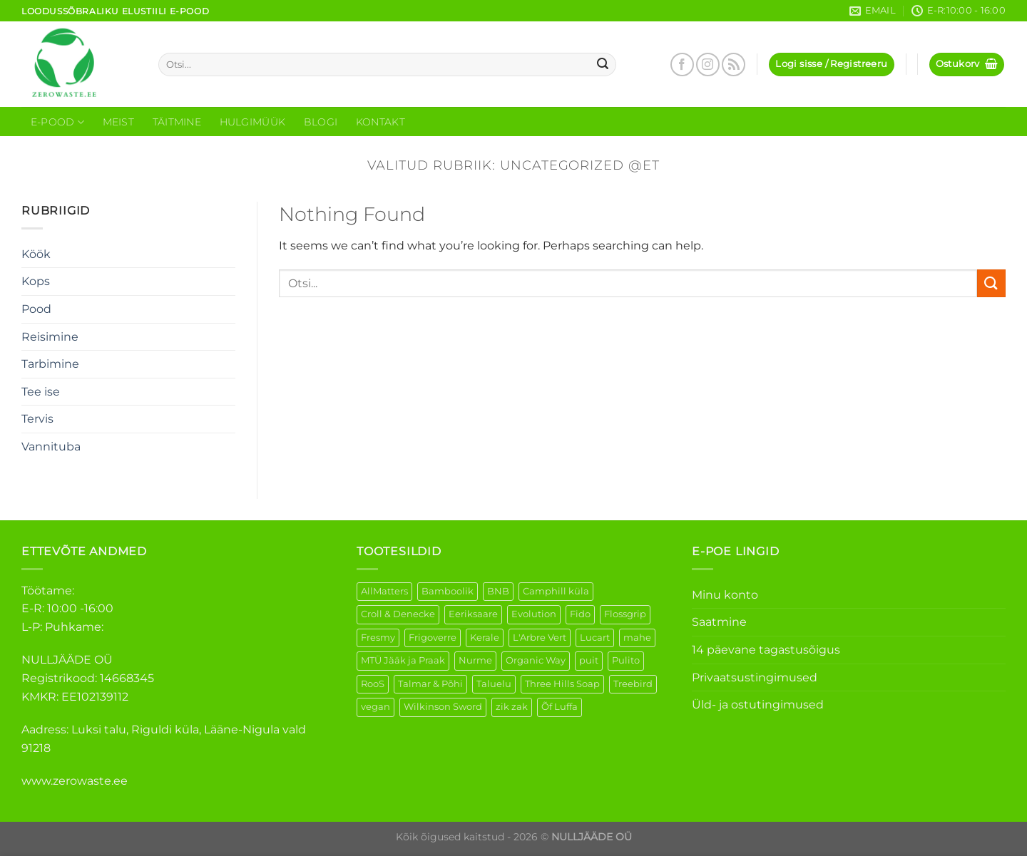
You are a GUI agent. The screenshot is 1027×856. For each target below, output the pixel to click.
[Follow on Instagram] (708, 64)
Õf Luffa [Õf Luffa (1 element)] (559, 706)
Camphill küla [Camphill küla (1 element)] (556, 591)
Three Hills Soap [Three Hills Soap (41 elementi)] (562, 684)
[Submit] (603, 65)
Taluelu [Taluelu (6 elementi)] (493, 684)
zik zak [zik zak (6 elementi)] (512, 706)
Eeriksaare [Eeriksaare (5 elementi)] (473, 614)
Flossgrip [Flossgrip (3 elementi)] (625, 614)
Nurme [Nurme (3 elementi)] (475, 660)
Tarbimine (50, 364)
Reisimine (49, 337)
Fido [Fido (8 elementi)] (580, 614)
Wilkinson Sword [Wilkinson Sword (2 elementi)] (443, 706)
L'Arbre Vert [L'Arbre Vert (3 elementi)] (539, 637)
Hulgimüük (253, 121)
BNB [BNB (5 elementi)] (498, 591)
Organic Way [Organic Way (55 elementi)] (536, 660)
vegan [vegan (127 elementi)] (375, 706)
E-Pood (57, 122)
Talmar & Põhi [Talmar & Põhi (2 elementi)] (430, 684)
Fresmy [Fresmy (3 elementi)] (378, 637)
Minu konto (725, 595)
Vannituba (51, 446)
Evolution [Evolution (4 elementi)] (533, 614)
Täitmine (177, 121)
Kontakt (380, 121)
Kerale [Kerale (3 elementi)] (484, 637)
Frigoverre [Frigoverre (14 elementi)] (432, 637)
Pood (36, 309)
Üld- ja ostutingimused (758, 704)
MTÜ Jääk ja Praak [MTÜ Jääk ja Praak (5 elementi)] (403, 660)
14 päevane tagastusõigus (766, 649)
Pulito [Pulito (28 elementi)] (626, 660)
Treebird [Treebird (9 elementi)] (633, 684)
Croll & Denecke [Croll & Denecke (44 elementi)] (398, 614)
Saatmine (719, 622)
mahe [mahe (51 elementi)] (637, 637)
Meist (118, 121)
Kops (35, 281)
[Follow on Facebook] (682, 64)
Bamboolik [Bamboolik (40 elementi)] (447, 591)
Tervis (37, 419)
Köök (36, 254)
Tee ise (40, 391)
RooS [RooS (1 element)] (372, 684)
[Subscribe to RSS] (733, 64)
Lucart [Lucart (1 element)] (595, 637)
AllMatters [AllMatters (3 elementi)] (384, 591)
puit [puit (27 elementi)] (588, 660)
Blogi (320, 121)
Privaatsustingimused (754, 677)
